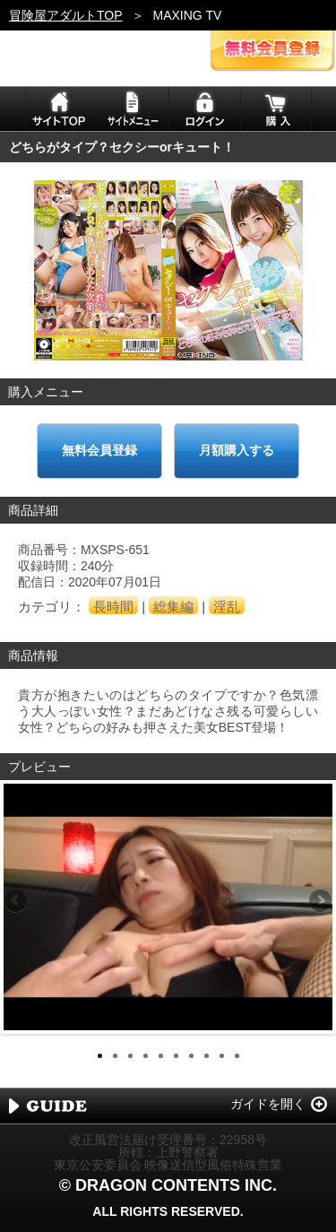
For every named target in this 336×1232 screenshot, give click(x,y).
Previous (17, 902)
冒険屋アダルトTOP (66, 15)
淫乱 (226, 606)
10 (237, 1056)
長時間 (113, 606)
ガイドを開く (268, 1104)
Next (319, 902)
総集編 (173, 606)
